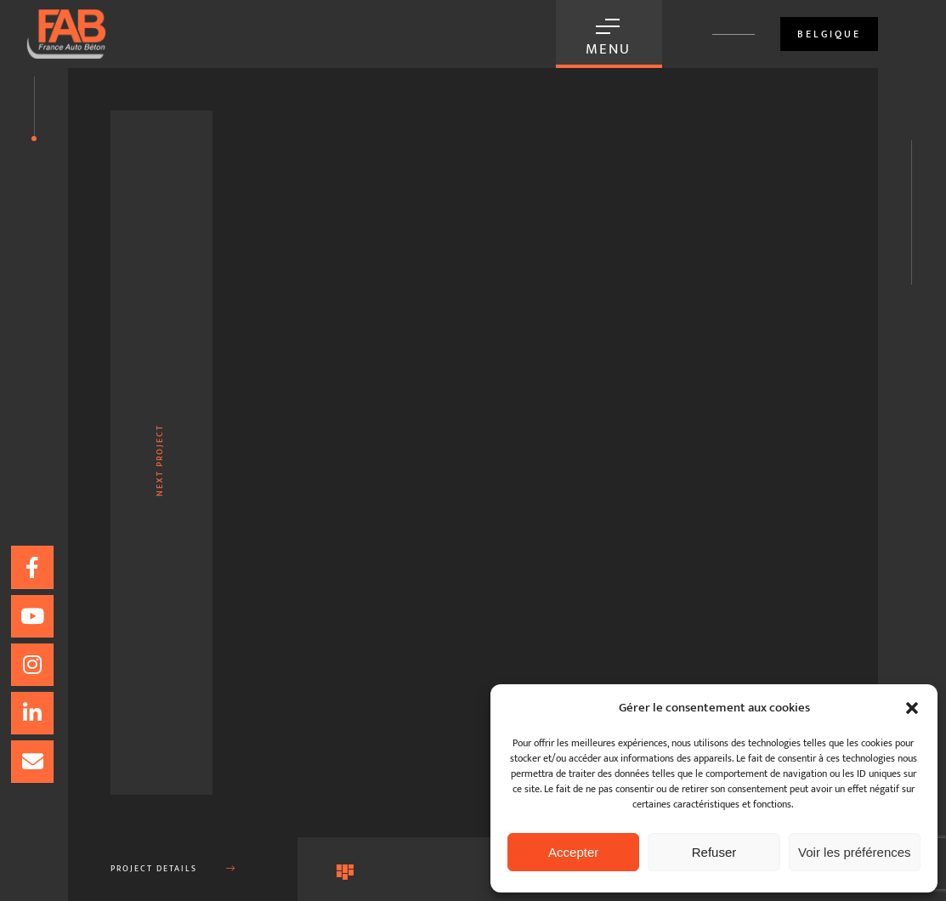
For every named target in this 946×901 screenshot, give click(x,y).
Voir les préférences (854, 852)
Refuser (714, 852)
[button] (912, 708)
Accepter (573, 852)
